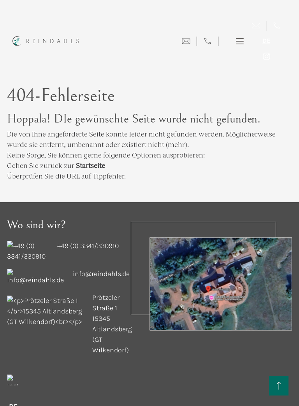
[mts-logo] (288, 365)
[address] (53, 281)
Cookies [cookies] (18, 366)
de (266, 41)
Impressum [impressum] (79, 366)
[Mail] (256, 26)
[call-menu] (207, 41)
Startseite (90, 154)
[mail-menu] (186, 41)
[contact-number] (42, 235)
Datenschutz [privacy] (47, 366)
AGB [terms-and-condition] (160, 366)
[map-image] (221, 273)
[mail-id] (40, 253)
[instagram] (266, 56)
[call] (276, 26)
